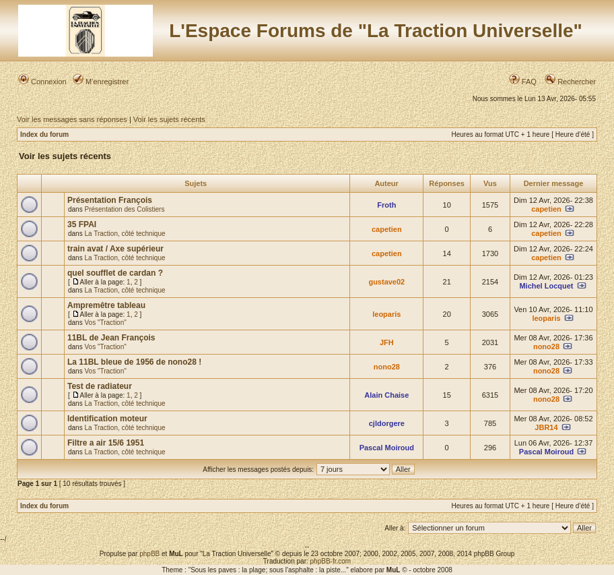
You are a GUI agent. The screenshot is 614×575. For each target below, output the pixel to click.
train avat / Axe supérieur (115, 248)
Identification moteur (107, 418)
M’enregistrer (101, 82)
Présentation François (109, 200)
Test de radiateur (99, 386)
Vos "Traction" (105, 322)
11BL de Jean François (111, 337)
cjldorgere (387, 423)
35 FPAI (81, 224)
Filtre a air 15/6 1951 (105, 443)
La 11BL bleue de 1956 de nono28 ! (134, 362)
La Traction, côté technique (124, 233)
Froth (386, 205)
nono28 (546, 346)
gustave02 (386, 282)
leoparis (386, 314)
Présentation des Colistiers (124, 209)
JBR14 (546, 427)
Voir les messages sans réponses (72, 119)
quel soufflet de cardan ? (115, 273)
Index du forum (44, 134)
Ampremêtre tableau (106, 305)
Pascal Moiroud (387, 448)
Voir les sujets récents (169, 119)
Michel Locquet (546, 286)
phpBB (149, 553)
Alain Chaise (386, 395)
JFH (387, 342)
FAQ (523, 82)
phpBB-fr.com (330, 561)
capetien (546, 209)
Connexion (42, 82)
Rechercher (570, 82)
